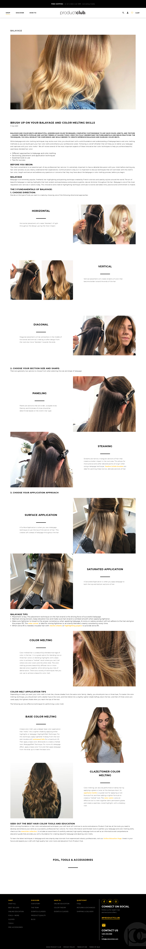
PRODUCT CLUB (55, 947)
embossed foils (39, 739)
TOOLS (11, 923)
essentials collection (29, 831)
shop (8, 13)
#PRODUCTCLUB (111, 918)
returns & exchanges (86, 907)
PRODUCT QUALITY (38, 915)
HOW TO (33, 13)
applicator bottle (90, 793)
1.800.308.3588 (107, 934)
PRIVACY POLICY (69, 947)
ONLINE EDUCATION (16, 911)
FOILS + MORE (13, 915)
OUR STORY (35, 904)
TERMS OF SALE (94, 947)
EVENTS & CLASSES (38, 911)
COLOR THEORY (60, 907)
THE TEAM (35, 907)
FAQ (79, 904)
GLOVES (11, 919)
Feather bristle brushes (114, 466)
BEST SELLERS (13, 907)
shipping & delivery (85, 911)
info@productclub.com (110, 939)
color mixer (33, 623)
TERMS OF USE (82, 947)
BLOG (33, 919)
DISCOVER (20, 13)
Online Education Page (113, 838)
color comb (108, 798)
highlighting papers (73, 626)
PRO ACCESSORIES (15, 927)
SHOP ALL (12, 904)
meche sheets (56, 626)
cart (137, 13)
